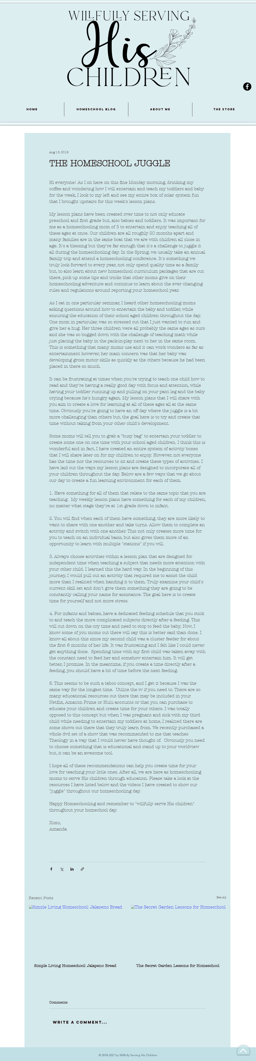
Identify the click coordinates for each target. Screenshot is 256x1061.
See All (221, 897)
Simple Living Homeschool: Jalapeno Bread (75, 966)
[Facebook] (247, 86)
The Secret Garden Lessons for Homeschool (177, 966)
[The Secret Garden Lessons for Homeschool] (178, 932)
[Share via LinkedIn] (72, 869)
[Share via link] (82, 869)
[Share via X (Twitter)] (62, 869)
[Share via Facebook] (51, 869)
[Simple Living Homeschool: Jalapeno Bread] (76, 932)
